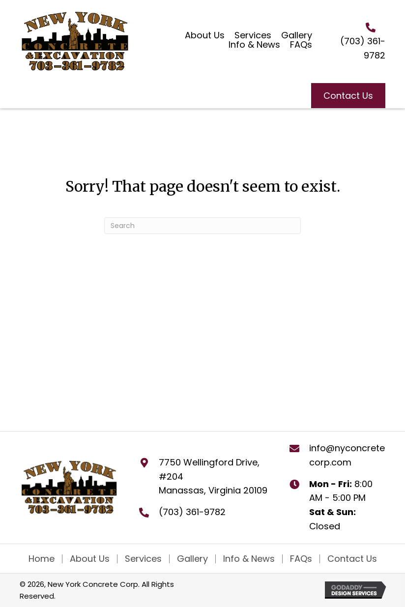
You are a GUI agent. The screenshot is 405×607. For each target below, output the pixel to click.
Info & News (249, 558)
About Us (90, 558)
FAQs (301, 558)
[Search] (202, 225)
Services (143, 558)
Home (42, 558)
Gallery (192, 558)
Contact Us (352, 558)
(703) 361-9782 (192, 512)
